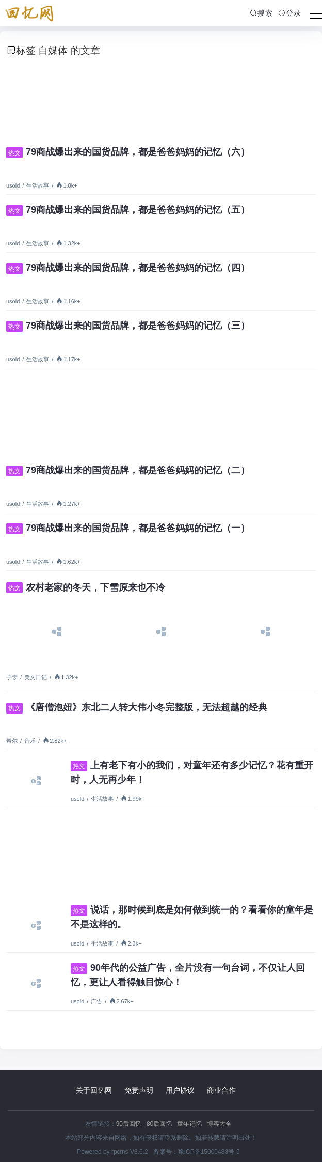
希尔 (12, 741)
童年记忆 (189, 1123)
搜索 (261, 13)
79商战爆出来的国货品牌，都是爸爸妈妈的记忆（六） (128, 152)
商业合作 (221, 1090)
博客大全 (219, 1123)
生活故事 (37, 185)
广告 (96, 1001)
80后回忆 (159, 1123)
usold (13, 185)
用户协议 (180, 1090)
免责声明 (138, 1090)
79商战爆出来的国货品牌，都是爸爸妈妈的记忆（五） (128, 210)
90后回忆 (128, 1123)
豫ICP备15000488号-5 (209, 1151)
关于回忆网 (94, 1090)
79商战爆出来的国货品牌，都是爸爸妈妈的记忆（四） (128, 267)
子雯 (12, 677)
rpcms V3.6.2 (129, 1151)
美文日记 (35, 677)
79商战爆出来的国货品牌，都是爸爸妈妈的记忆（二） (128, 470)
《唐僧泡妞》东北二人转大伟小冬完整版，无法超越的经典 (136, 707)
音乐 (30, 741)
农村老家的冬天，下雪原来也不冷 (85, 587)
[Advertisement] (161, 98)
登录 (289, 13)
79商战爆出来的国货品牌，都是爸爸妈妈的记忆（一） (128, 528)
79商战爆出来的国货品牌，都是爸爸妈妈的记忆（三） (128, 325)
